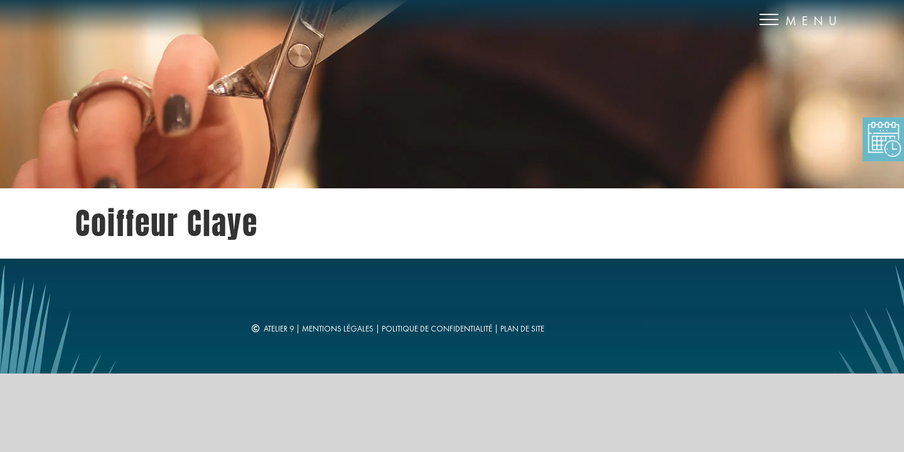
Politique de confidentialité (437, 328)
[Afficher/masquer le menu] (769, 19)
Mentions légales (338, 328)
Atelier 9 (279, 328)
